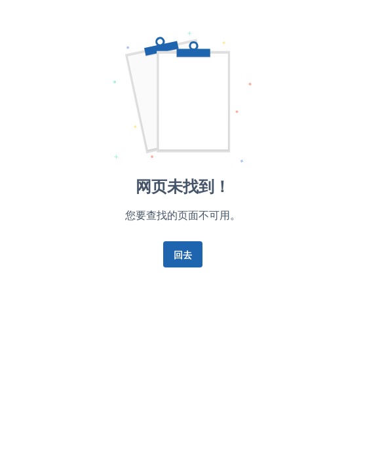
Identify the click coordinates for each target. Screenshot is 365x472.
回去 (183, 254)
